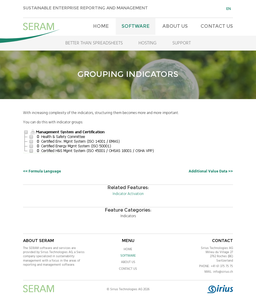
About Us (175, 26)
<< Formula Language (42, 171)
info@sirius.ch (223, 271)
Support (181, 43)
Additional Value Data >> (211, 171)
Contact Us (217, 26)
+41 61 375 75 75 (222, 266)
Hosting (147, 43)
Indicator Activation (128, 194)
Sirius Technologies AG (217, 248)
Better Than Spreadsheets (94, 43)
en (228, 8)
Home (101, 26)
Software (136, 26)
